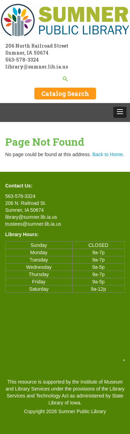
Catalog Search (65, 93)
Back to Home (107, 154)
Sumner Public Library (82, 411)
